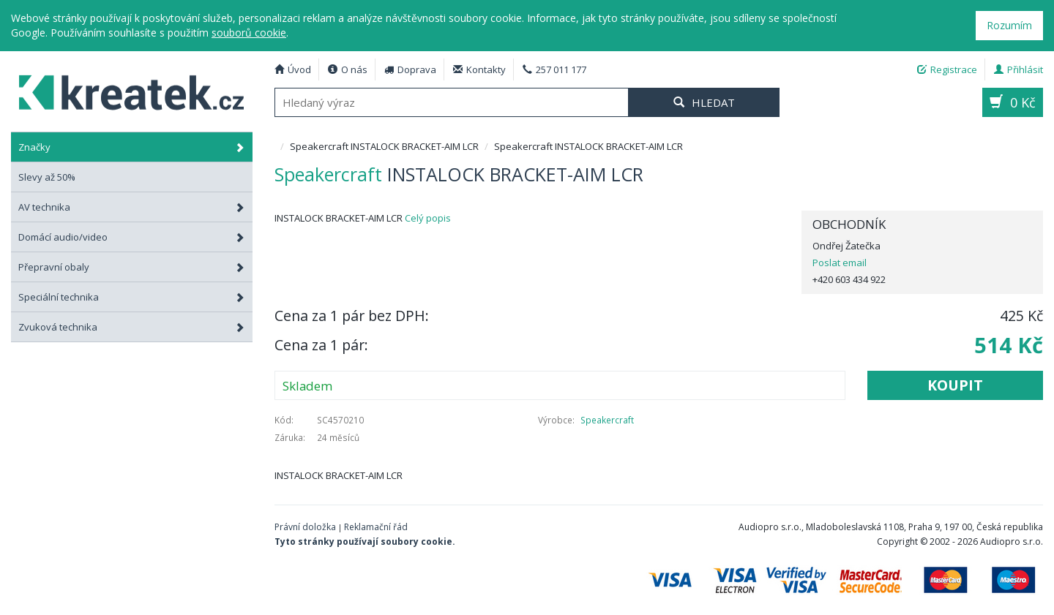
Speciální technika (131, 296)
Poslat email (839, 262)
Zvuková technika (131, 326)
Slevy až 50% (46, 177)
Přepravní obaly (131, 266)
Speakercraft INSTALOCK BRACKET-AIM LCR (123, 90)
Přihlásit (1018, 69)
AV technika (131, 207)
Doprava (410, 69)
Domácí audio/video (131, 237)
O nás (347, 69)
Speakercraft (607, 420)
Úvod (292, 69)
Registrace (947, 69)
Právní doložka (305, 527)
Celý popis (428, 218)
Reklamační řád (376, 527)
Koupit (955, 385)
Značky (131, 147)
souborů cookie (249, 32)
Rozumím (1009, 25)
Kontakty (479, 69)
